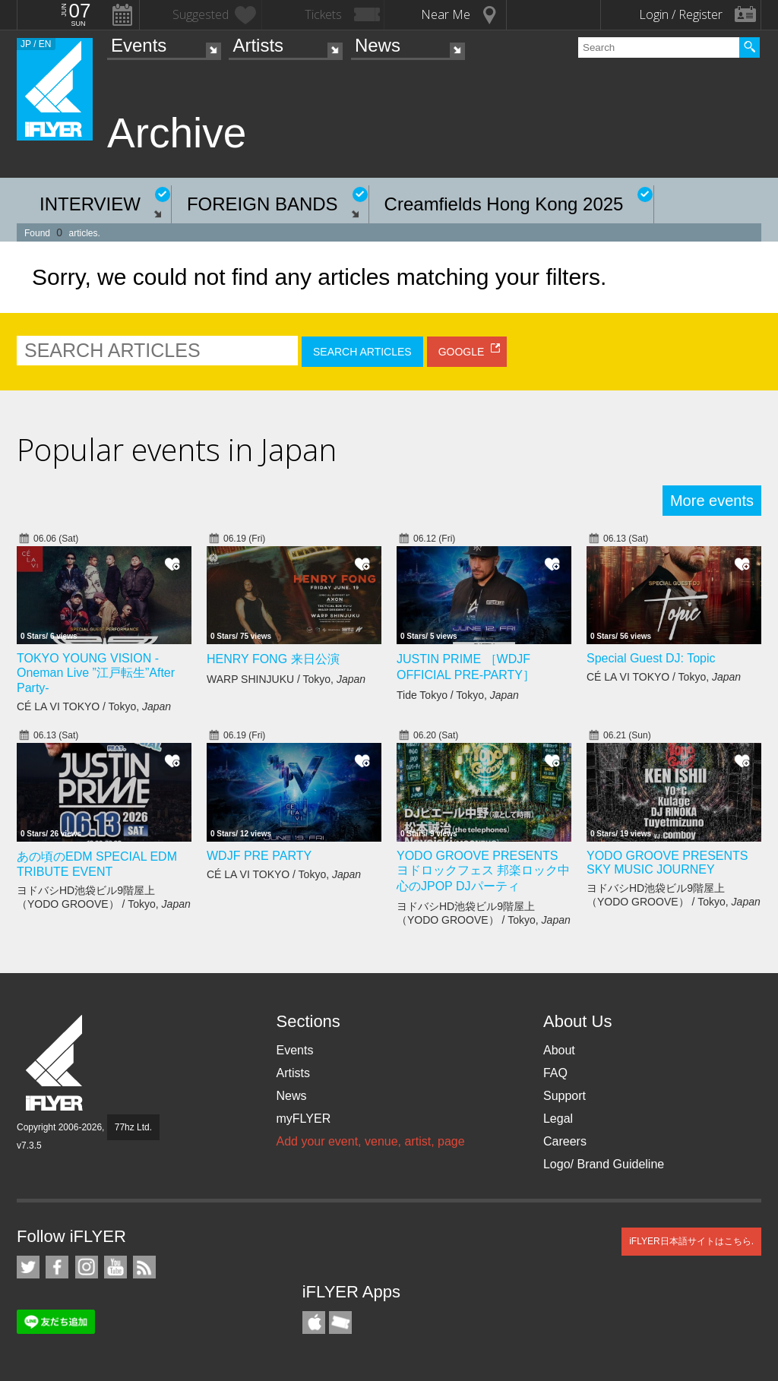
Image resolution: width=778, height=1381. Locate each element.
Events (138, 45)
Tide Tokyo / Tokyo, (458, 695)
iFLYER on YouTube (115, 1267)
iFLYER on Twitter (28, 1267)
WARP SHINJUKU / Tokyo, (286, 679)
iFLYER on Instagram (86, 1267)
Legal (558, 1118)
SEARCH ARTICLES (362, 352)
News (377, 45)
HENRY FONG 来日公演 (273, 659)
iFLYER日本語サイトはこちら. (691, 1241)
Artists (257, 45)
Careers (565, 1141)
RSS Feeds (144, 1267)
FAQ (555, 1073)
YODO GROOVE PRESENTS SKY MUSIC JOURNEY (667, 862)
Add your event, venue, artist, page (370, 1141)
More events (712, 500)
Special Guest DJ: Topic (651, 658)
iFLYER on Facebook (57, 1267)
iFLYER (55, 1063)
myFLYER (303, 1118)
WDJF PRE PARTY (259, 855)
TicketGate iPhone (340, 1322)
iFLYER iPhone (313, 1322)
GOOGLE (461, 352)
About (559, 1050)
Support (564, 1095)
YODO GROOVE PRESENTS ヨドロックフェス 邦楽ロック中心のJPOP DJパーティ (483, 871)
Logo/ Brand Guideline (603, 1164)
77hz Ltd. (133, 1127)
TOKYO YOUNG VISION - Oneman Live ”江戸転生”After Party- (96, 673)
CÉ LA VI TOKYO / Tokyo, (94, 706)
